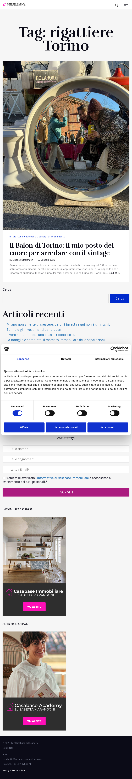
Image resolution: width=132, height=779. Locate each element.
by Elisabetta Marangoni (21, 260)
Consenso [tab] (23, 358)
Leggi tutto (114, 273)
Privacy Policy (9, 770)
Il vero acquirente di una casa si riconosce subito (44, 335)
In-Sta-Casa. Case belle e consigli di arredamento (37, 236)
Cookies (21, 770)
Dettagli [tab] (66, 358)
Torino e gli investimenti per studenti (35, 330)
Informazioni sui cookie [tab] (109, 358)
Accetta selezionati (66, 427)
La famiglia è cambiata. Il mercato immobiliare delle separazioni (56, 340)
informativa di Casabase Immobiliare (63, 478)
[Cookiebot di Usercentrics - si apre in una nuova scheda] (113, 349)
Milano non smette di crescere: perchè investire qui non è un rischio (59, 325)
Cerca (7, 290)
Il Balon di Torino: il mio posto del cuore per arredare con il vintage (61, 249)
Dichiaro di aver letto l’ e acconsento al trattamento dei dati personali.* (57, 480)
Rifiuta (24, 427)
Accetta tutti (107, 427)
